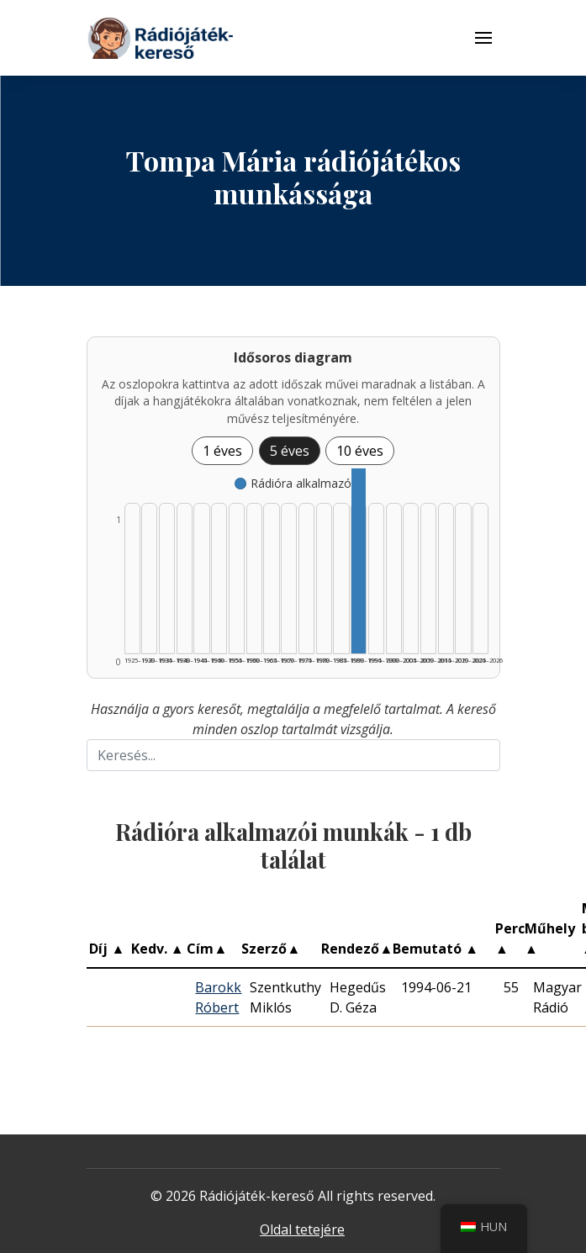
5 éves (289, 450)
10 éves (359, 450)
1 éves (222, 450)
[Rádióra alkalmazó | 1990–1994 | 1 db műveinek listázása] (358, 560)
